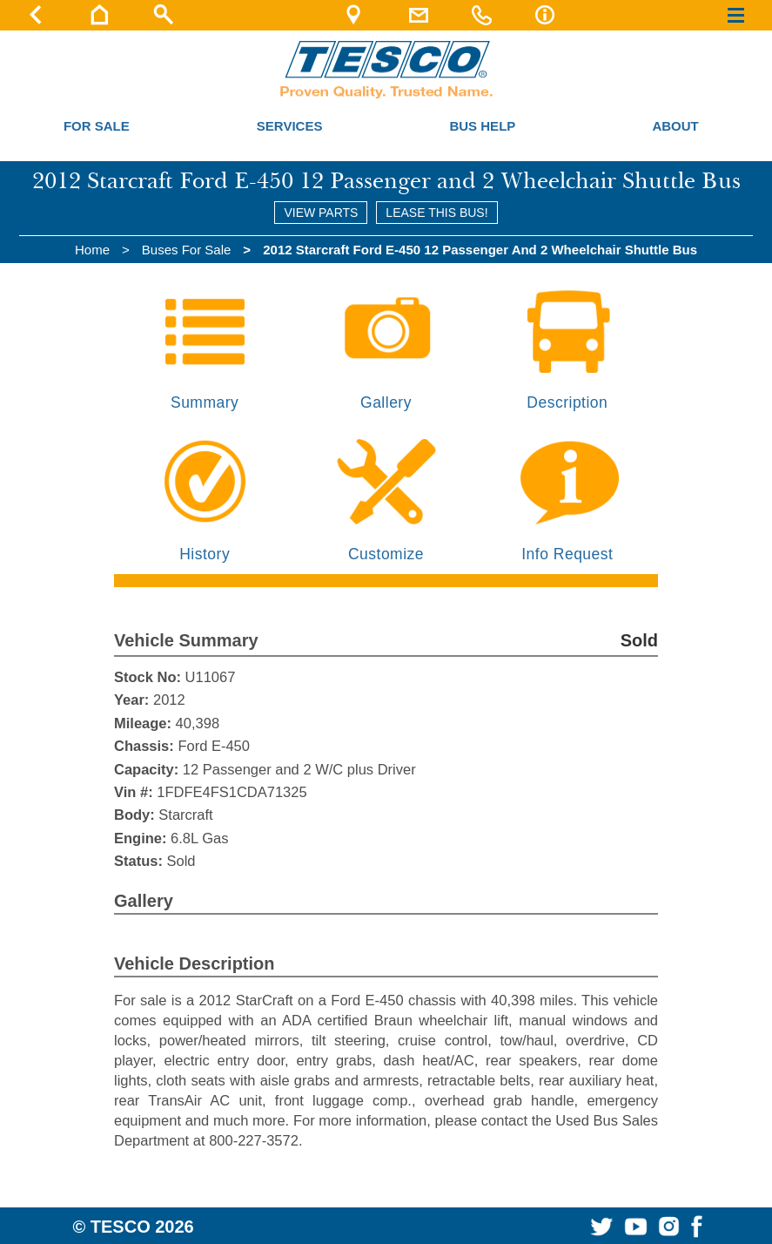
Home (92, 249)
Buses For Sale (187, 249)
